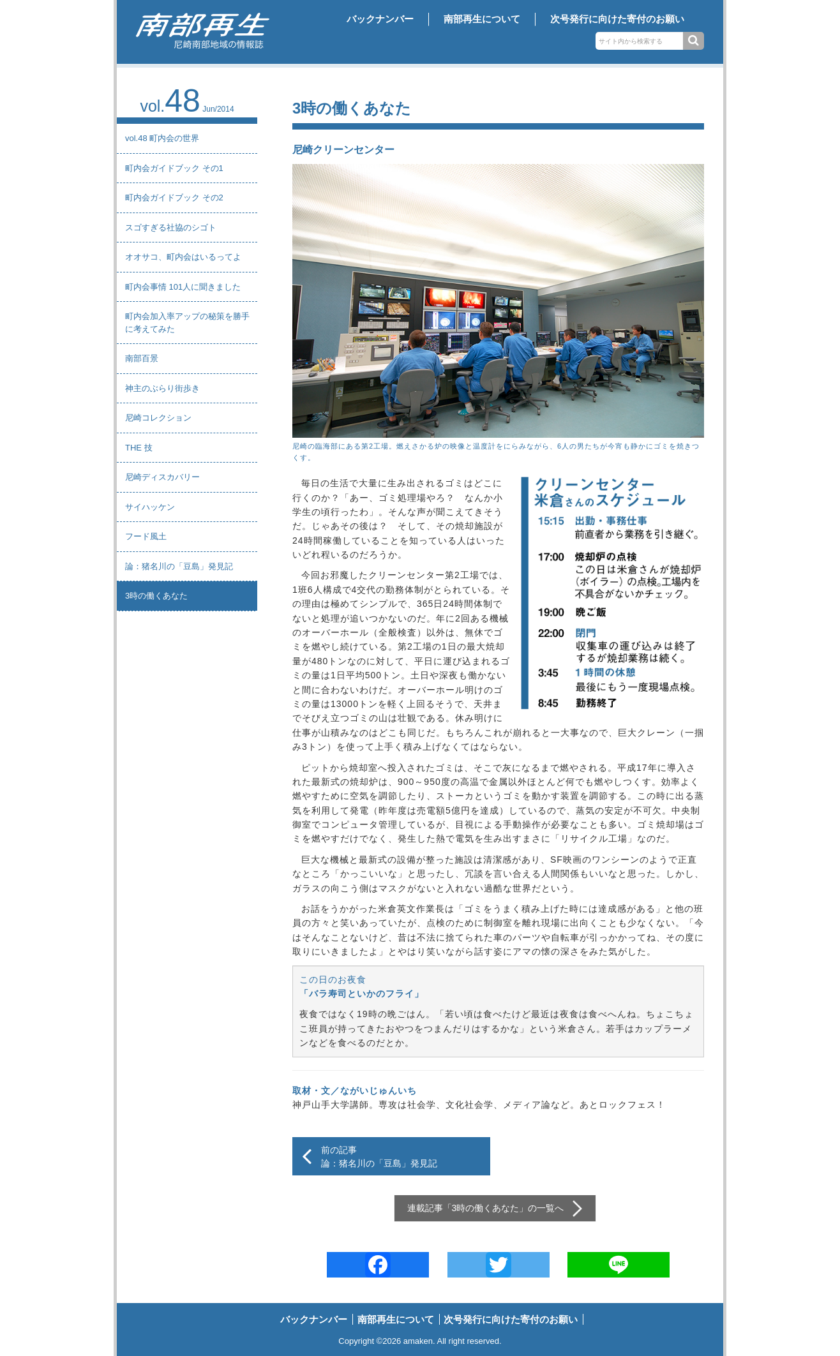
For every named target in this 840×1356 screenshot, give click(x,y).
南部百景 (141, 358)
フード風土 (146, 536)
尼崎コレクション (158, 417)
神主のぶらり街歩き (162, 388)
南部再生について (482, 18)
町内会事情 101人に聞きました (183, 287)
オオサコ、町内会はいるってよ (183, 257)
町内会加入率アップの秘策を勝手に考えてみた (187, 322)
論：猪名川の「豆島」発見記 (179, 566)
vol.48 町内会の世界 (162, 138)
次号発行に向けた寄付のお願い (617, 18)
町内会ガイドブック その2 (174, 197)
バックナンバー (380, 18)
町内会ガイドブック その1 (174, 168)
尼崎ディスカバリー (162, 477)
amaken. (419, 1341)
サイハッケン (150, 507)
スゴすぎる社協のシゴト (170, 227)
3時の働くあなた (156, 595)
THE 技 (139, 447)
